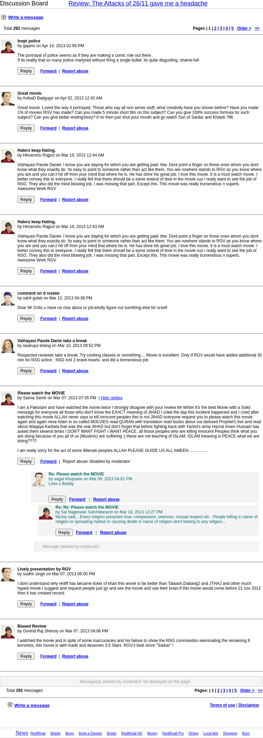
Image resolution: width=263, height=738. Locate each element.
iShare (194, 733)
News (22, 733)
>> (257, 28)
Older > (244, 28)
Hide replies (111, 397)
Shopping (230, 733)
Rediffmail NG (131, 733)
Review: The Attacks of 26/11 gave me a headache (138, 3)
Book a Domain (90, 733)
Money (152, 733)
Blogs (69, 733)
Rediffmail (38, 733)
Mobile (55, 733)
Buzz (246, 733)
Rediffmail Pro (173, 733)
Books (111, 733)
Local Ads (210, 733)
